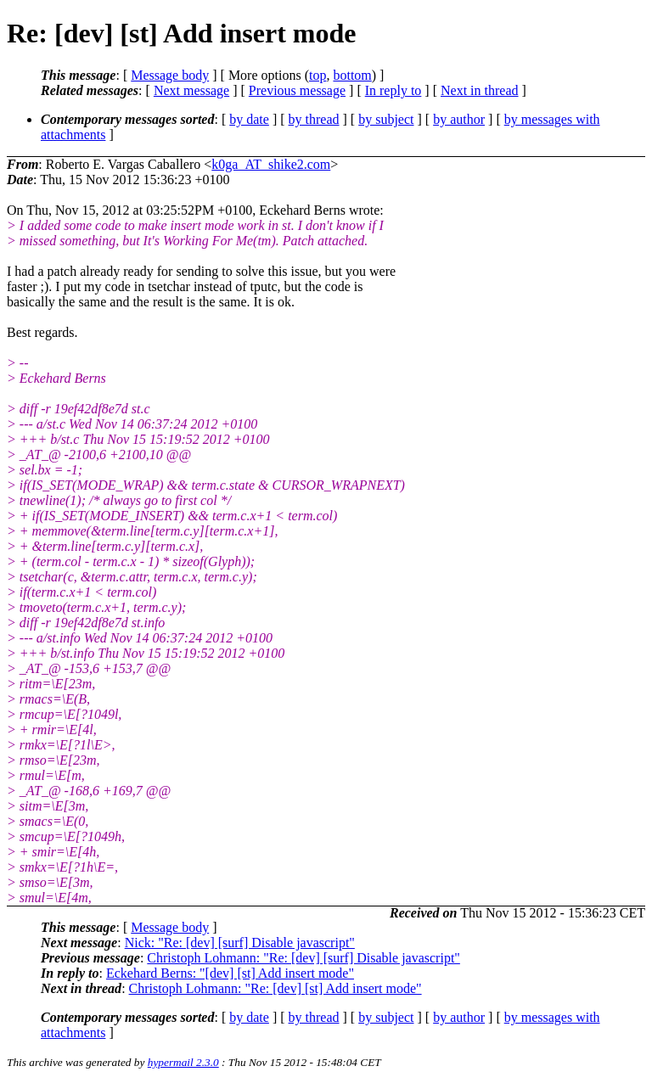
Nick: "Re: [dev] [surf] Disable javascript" (240, 942)
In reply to (393, 90)
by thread (314, 119)
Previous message (297, 90)
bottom (352, 75)
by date (249, 119)
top (317, 75)
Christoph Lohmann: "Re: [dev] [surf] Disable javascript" (303, 958)
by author (459, 119)
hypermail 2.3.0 (183, 1062)
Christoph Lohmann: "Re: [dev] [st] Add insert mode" (275, 988)
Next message (191, 90)
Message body (170, 75)
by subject (385, 119)
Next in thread (480, 90)
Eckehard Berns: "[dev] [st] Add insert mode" (230, 973)
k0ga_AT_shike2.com (270, 164)
